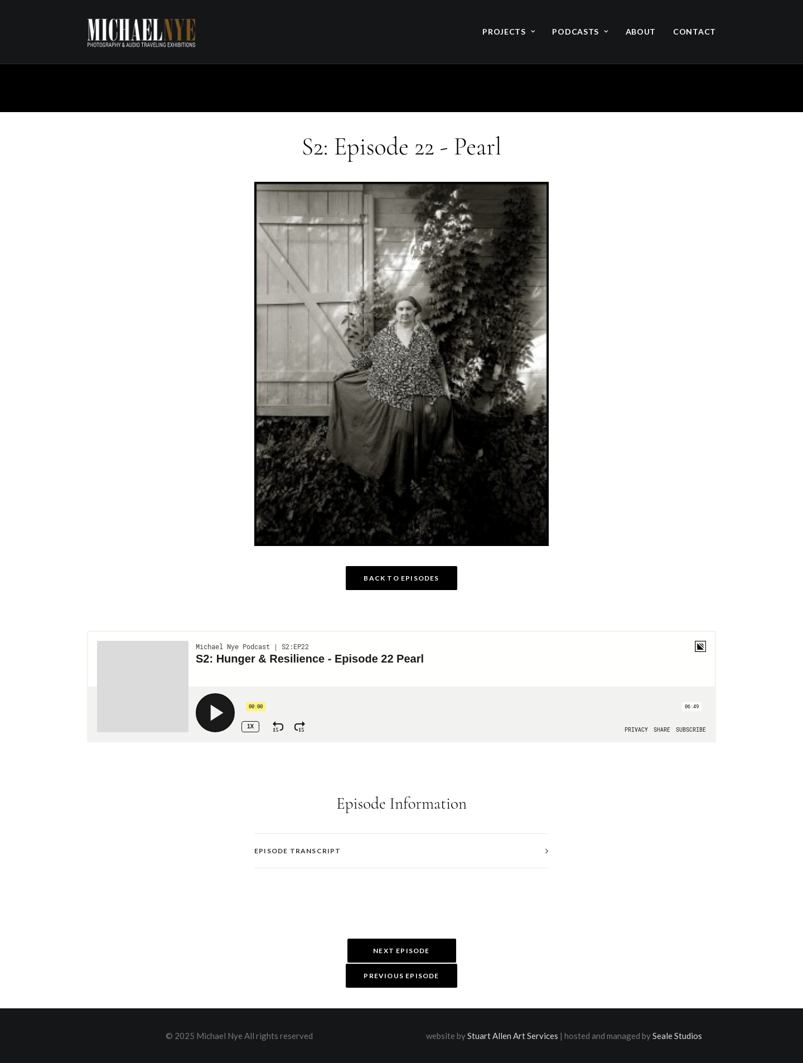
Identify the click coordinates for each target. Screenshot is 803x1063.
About (641, 31)
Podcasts (580, 31)
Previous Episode (401, 976)
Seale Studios (677, 1036)
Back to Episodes (401, 578)
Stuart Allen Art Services (512, 1036)
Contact (694, 31)
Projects (508, 31)
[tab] (401, 851)
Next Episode (401, 950)
